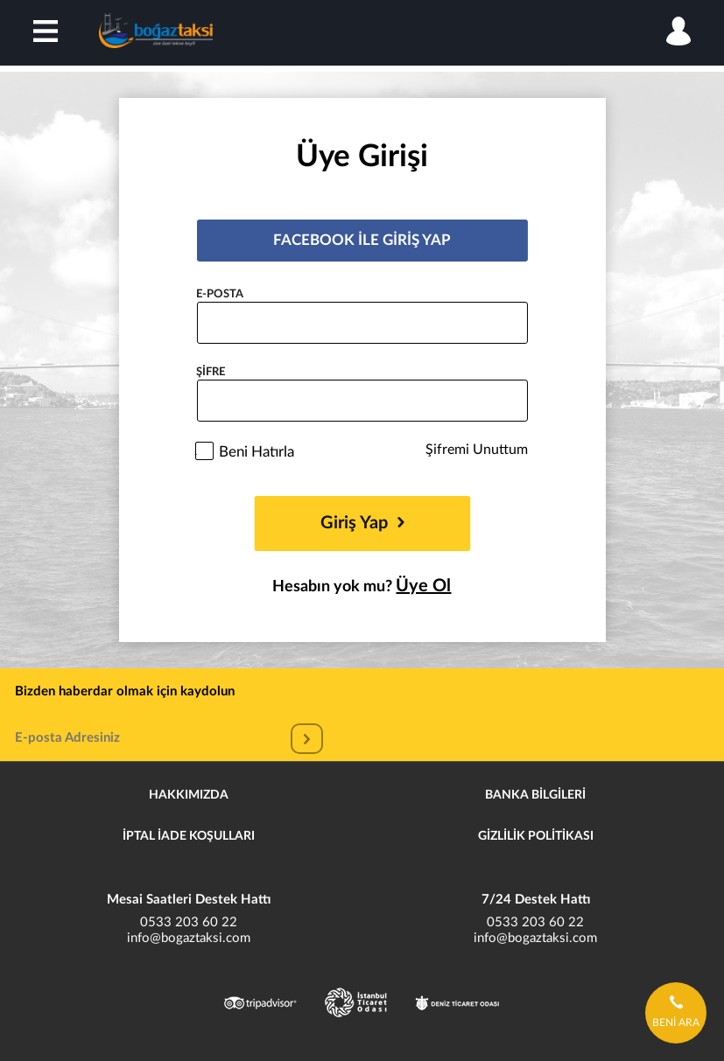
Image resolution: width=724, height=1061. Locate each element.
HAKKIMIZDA (188, 795)
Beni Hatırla (256, 451)
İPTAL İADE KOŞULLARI (189, 836)
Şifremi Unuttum (476, 450)
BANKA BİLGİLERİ (535, 795)
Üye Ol (423, 586)
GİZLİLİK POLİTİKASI (536, 836)
